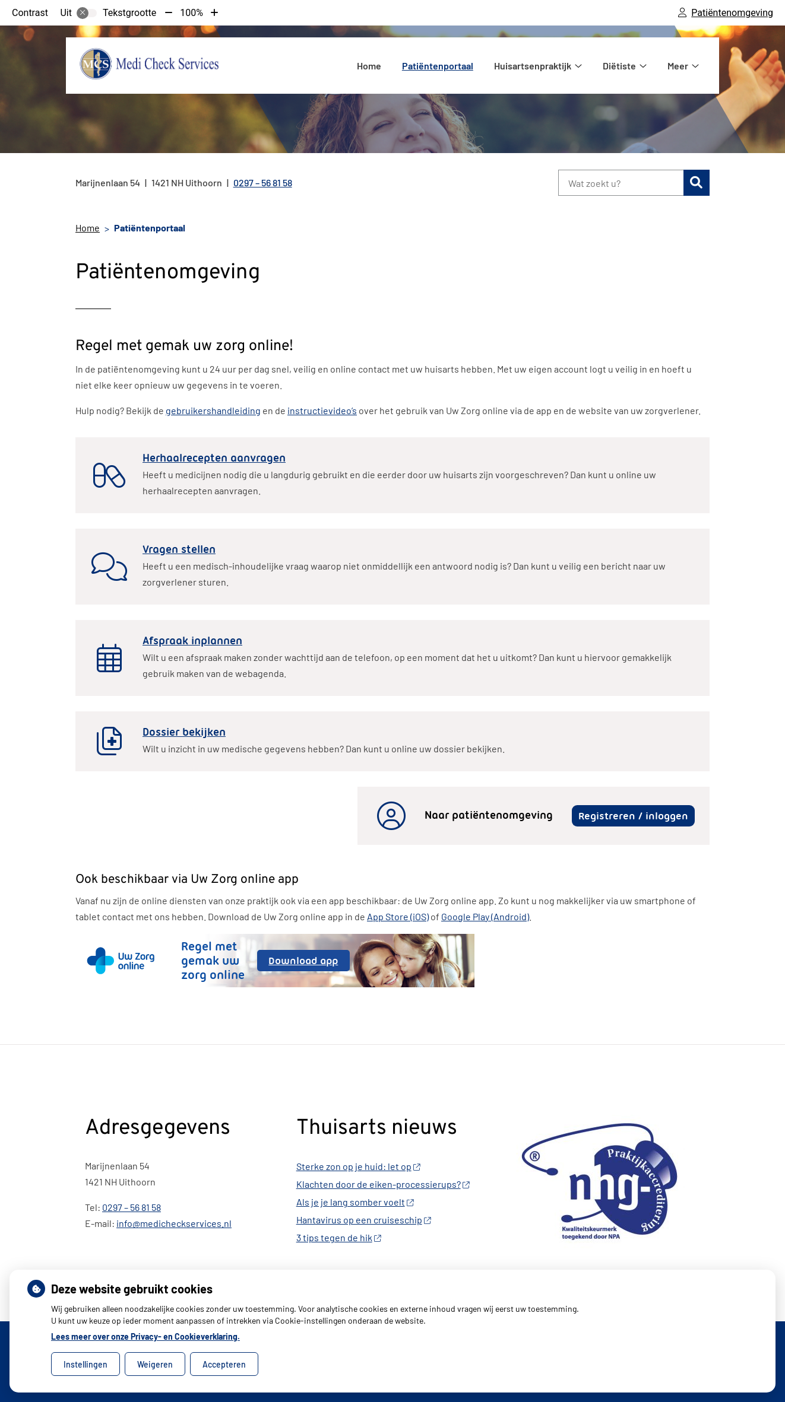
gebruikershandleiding (213, 410)
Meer (677, 65)
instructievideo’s (322, 410)
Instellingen (85, 1364)
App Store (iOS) (398, 916)
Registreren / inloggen (633, 816)
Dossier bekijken (184, 732)
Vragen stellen (179, 549)
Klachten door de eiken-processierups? (383, 1184)
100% (191, 12)
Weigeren (155, 1364)
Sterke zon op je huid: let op (358, 1166)
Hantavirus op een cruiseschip (363, 1219)
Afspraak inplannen (192, 640)
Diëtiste (619, 65)
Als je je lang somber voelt (355, 1201)
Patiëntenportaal (437, 65)
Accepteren (224, 1364)
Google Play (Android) (485, 916)
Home (369, 65)
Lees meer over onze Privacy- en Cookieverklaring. (145, 1336)
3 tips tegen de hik (338, 1237)
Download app (308, 962)
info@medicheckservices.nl (174, 1223)
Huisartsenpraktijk (532, 65)
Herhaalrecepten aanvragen (214, 458)
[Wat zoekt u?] (620, 183)
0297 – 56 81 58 (131, 1207)
